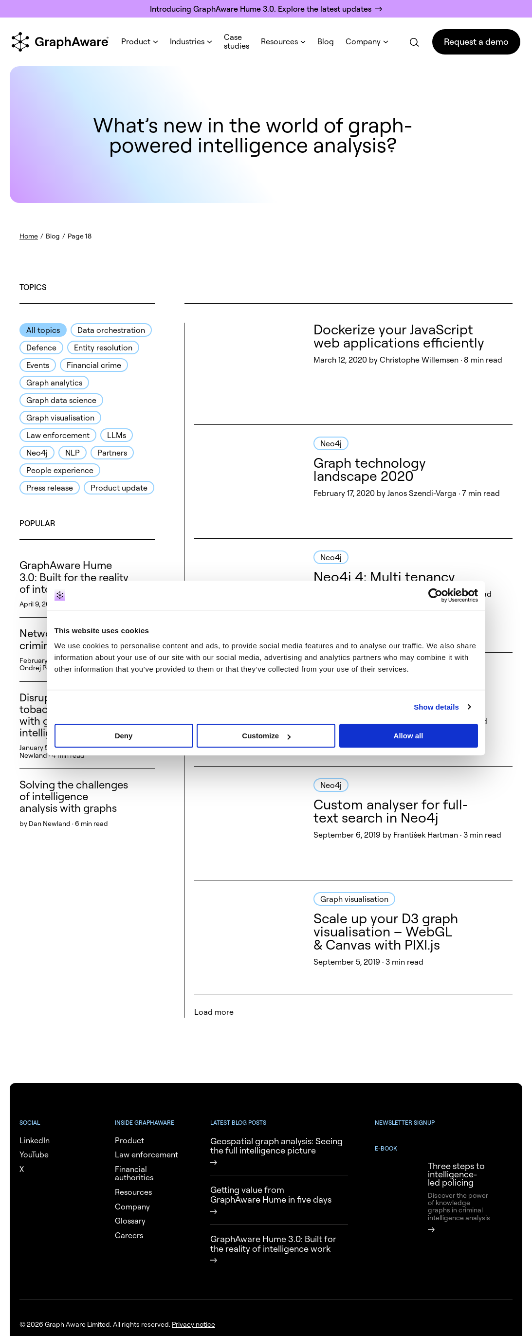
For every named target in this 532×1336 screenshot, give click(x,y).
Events (37, 365)
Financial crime (94, 365)
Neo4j (37, 453)
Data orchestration (111, 330)
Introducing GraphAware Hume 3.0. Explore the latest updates (260, 9)
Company (363, 41)
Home (28, 236)
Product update (119, 488)
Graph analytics (54, 382)
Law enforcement (58, 435)
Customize (266, 736)
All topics (43, 330)
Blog (325, 41)
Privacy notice (193, 1324)
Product (135, 41)
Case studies (236, 41)
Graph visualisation (60, 417)
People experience (59, 470)
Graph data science (61, 400)
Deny (124, 736)
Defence (41, 347)
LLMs (116, 435)
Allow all (408, 736)
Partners (112, 453)
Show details (436, 707)
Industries (187, 41)
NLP (72, 453)
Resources (279, 41)
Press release (49, 488)
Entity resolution (103, 347)
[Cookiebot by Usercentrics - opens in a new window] (435, 595)
